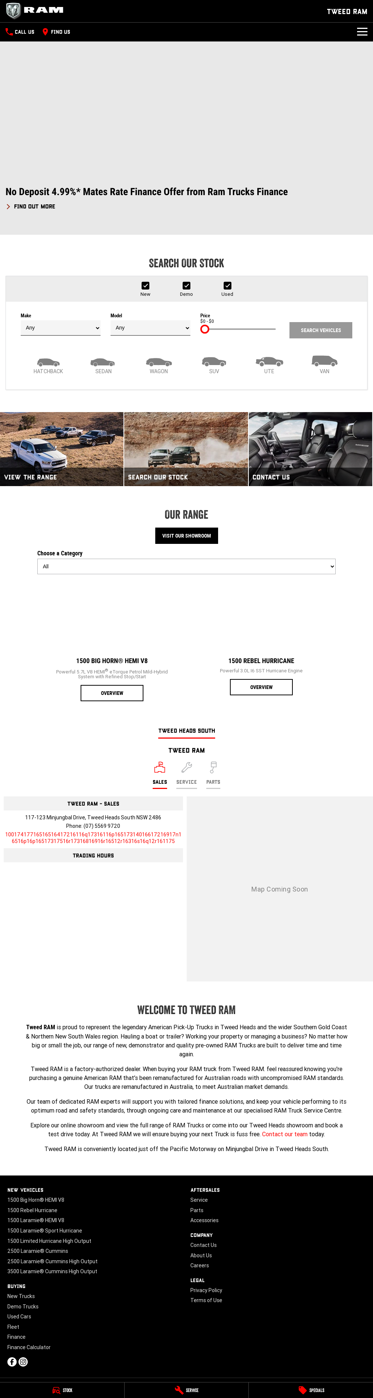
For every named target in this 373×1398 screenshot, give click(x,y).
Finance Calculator (29, 1347)
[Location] (160, 775)
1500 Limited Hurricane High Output (49, 1241)
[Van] (325, 364)
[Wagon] (159, 364)
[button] (186, 198)
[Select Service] (186, 775)
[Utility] (269, 364)
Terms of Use (206, 1300)
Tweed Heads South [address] (186, 730)
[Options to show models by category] (186, 566)
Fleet (13, 1327)
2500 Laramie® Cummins (37, 1251)
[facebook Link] (12, 1362)
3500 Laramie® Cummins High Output (52, 1271)
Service (199, 1200)
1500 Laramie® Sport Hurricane (44, 1230)
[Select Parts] (213, 775)
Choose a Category (186, 562)
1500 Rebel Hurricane (32, 1210)
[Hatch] (48, 364)
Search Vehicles (321, 330)
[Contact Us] (310, 449)
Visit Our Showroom (186, 536)
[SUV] (214, 364)
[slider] (204, 329)
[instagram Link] (23, 1362)
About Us (201, 1255)
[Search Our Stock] (186, 449)
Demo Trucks (22, 1306)
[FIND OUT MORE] (30, 205)
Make (61, 324)
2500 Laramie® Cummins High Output (52, 1261)
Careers (199, 1265)
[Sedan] (104, 364)
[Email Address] (93, 838)
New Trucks (21, 1296)
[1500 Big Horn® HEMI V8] (112, 640)
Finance (16, 1337)
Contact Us (203, 1245)
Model (150, 324)
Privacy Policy (206, 1290)
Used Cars (19, 1316)
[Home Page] (37, 11)
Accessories (204, 1220)
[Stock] (62, 1390)
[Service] (187, 1390)
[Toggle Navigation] (362, 32)
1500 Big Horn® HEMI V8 (35, 1200)
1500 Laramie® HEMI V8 (35, 1220)
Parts (196, 1210)
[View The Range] (61, 449)
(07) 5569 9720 (102, 826)
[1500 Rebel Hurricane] (261, 637)
